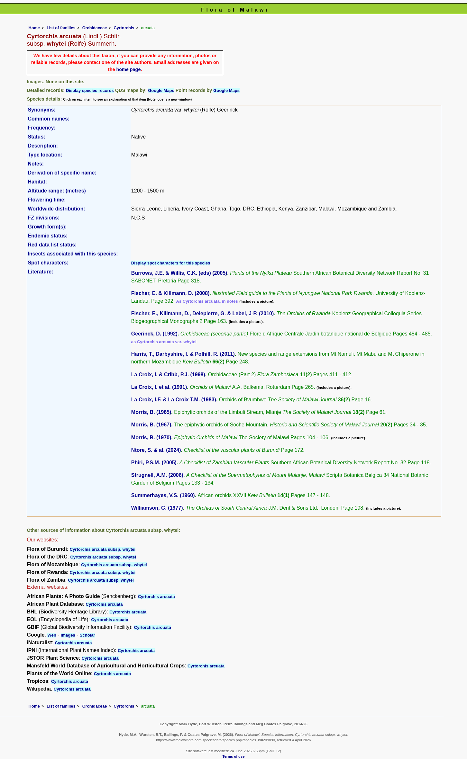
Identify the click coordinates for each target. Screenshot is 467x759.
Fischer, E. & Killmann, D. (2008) (170, 293)
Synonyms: (41, 109)
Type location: (45, 154)
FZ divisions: (44, 217)
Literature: (40, 271)
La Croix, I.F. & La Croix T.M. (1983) (173, 399)
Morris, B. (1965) (151, 412)
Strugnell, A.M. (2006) (157, 475)
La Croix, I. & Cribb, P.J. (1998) (168, 374)
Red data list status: (52, 244)
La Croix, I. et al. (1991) (159, 387)
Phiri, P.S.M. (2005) (154, 462)
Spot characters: (48, 262)
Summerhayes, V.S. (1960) (163, 495)
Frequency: (41, 127)
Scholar (87, 635)
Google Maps (161, 90)
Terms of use (234, 756)
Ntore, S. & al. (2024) (156, 450)
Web (51, 635)
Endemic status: (48, 235)
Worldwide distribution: (56, 208)
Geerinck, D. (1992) (154, 333)
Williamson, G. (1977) (157, 508)
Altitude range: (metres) (57, 190)
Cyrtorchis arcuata (156, 596)
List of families (61, 27)
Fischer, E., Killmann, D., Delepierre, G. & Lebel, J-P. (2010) (202, 313)
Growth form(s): (47, 226)
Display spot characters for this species (170, 263)
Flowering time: (47, 199)
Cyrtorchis (124, 27)
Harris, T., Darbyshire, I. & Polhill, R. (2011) (183, 354)
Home (34, 27)
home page (128, 69)
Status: (36, 136)
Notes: (36, 163)
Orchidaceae (94, 27)
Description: (43, 145)
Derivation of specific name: (62, 172)
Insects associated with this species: (73, 253)
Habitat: (37, 181)
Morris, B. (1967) (151, 424)
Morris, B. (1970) (151, 437)
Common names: (48, 118)
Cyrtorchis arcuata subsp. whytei (102, 549)
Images (68, 635)
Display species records (90, 90)
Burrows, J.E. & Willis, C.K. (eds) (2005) (179, 273)
